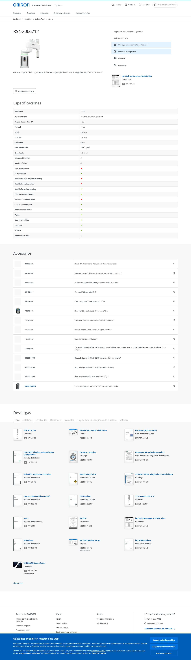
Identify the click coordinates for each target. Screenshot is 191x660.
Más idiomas (84, 551)
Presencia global (22, 630)
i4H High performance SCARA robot (137, 76)
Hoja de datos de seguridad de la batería (97, 419)
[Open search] (116, 4)
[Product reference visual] (18, 311)
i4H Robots (28, 540)
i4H (49, 19)
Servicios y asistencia (62, 13)
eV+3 (26, 518)
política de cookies (98, 651)
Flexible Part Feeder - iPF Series (93, 430)
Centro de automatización (66, 632)
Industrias (44, 13)
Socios (99, 614)
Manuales (69, 419)
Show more (18, 583)
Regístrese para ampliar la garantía (128, 31)
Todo (17, 419)
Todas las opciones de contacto (159, 629)
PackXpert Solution (88, 452)
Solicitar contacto (121, 38)
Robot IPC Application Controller (37, 474)
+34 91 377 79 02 (152, 619)
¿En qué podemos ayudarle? (159, 614)
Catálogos (27, 419)
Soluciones (31, 13)
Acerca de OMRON (26, 614)
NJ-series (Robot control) (146, 430)
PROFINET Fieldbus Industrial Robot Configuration (39, 453)
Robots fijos (39, 19)
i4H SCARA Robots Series (34, 563)
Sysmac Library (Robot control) (37, 496)
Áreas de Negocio (23, 626)
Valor (59, 614)
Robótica (28, 19)
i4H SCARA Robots (143, 540)
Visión (58, 619)
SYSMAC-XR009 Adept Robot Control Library (154, 474)
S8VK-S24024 (30, 386)
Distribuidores (102, 623)
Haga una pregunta (153, 623)
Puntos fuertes (62, 628)
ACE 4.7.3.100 (30, 430)
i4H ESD (83, 518)
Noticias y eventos (83, 13)
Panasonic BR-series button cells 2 (150, 452)
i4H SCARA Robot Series (90, 540)
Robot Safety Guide (88, 474)
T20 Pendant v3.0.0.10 (144, 496)
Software (124, 419)
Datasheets (55, 419)
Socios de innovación (105, 619)
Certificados (41, 419)
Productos (17, 13)
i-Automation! (61, 623)
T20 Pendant (85, 496)
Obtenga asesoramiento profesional (131, 44)
